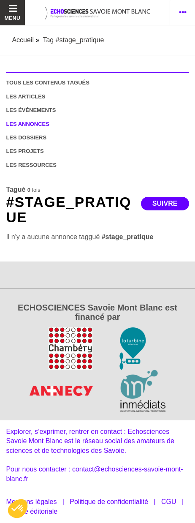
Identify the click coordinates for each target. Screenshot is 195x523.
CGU (168, 501)
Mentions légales (31, 501)
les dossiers (26, 137)
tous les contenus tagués (47, 82)
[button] (18, 508)
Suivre (165, 203)
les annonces (27, 124)
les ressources (31, 165)
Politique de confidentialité (109, 501)
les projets (24, 151)
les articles (25, 96)
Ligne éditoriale (35, 511)
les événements (31, 110)
